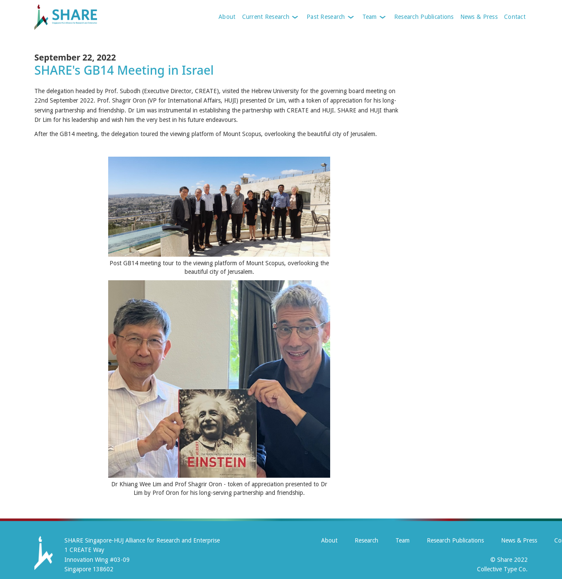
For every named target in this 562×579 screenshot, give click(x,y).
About (227, 16)
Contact (515, 16)
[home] (82, 17)
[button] (270, 17)
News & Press (479, 16)
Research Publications (424, 16)
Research (366, 540)
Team (402, 540)
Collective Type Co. (502, 569)
